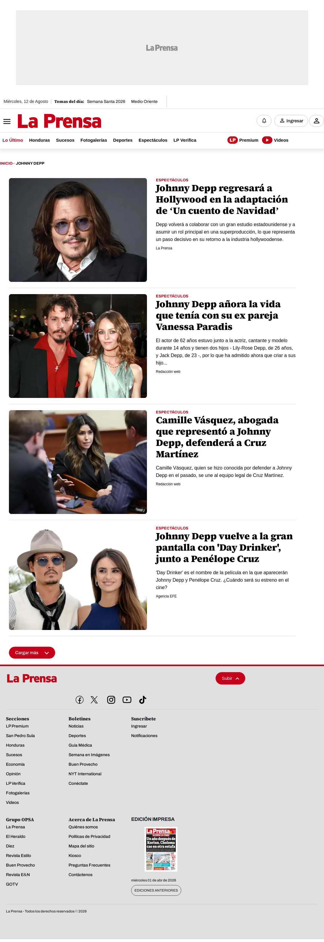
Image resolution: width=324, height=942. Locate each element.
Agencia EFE (166, 596)
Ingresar (294, 120)
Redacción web (168, 372)
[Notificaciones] (264, 121)
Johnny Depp (30, 163)
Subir (230, 678)
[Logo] (45, 121)
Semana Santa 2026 (106, 101)
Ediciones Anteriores (156, 890)
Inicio (6, 163)
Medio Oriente (144, 101)
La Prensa (164, 248)
